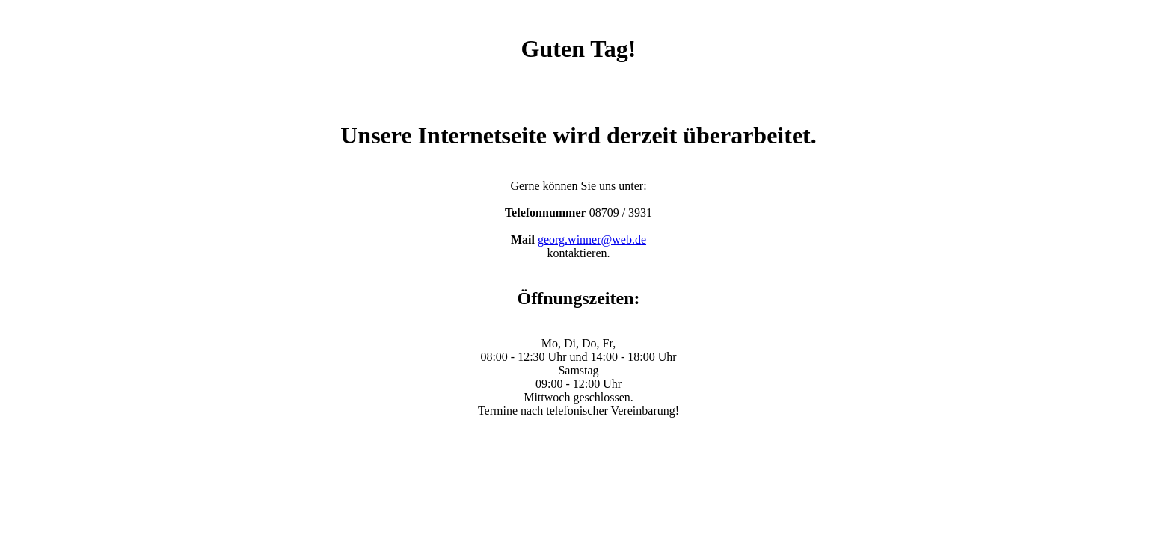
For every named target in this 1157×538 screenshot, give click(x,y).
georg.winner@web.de (592, 239)
